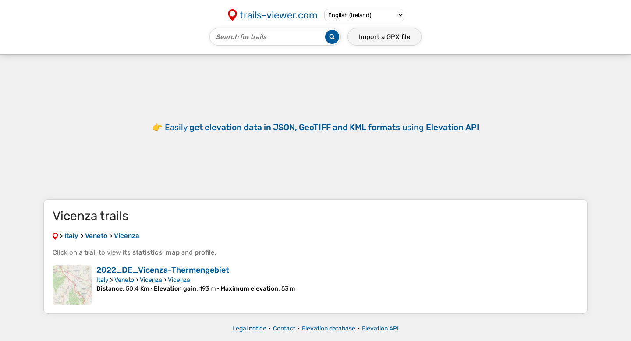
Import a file (384, 37)
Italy (102, 280)
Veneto (124, 280)
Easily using (322, 127)
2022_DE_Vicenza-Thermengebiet (162, 270)
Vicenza (151, 280)
